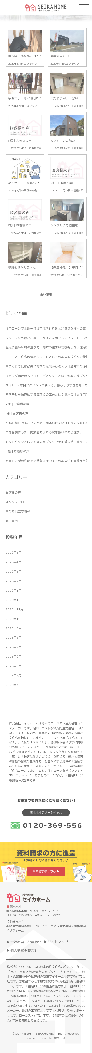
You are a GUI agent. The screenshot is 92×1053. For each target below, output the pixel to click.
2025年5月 (14, 666)
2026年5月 (14, 552)
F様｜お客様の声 (20, 141)
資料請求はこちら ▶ (45, 871)
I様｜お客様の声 (61, 183)
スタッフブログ (35, 63)
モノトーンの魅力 (62, 141)
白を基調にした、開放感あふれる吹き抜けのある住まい (44, 432)
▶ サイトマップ (56, 941)
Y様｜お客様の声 (17, 404)
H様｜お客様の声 (17, 451)
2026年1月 (14, 590)
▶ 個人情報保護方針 (22, 950)
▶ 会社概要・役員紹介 (23, 941)
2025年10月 (15, 619)
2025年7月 (14, 647)
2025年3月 (14, 685)
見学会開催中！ (61, 56)
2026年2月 (14, 581)
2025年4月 (14, 675)
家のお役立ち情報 (37, 190)
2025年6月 (14, 656)
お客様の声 (35, 148)
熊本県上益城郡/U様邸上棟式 (28, 56)
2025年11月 (15, 609)
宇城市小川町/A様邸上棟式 (27, 98)
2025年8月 (14, 637)
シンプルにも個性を (64, 225)
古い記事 (46, 294)
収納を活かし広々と (22, 267)
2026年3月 (14, 571)
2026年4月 (14, 562)
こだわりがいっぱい (64, 98)
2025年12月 (15, 600)
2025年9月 (14, 628)
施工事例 (78, 106)
